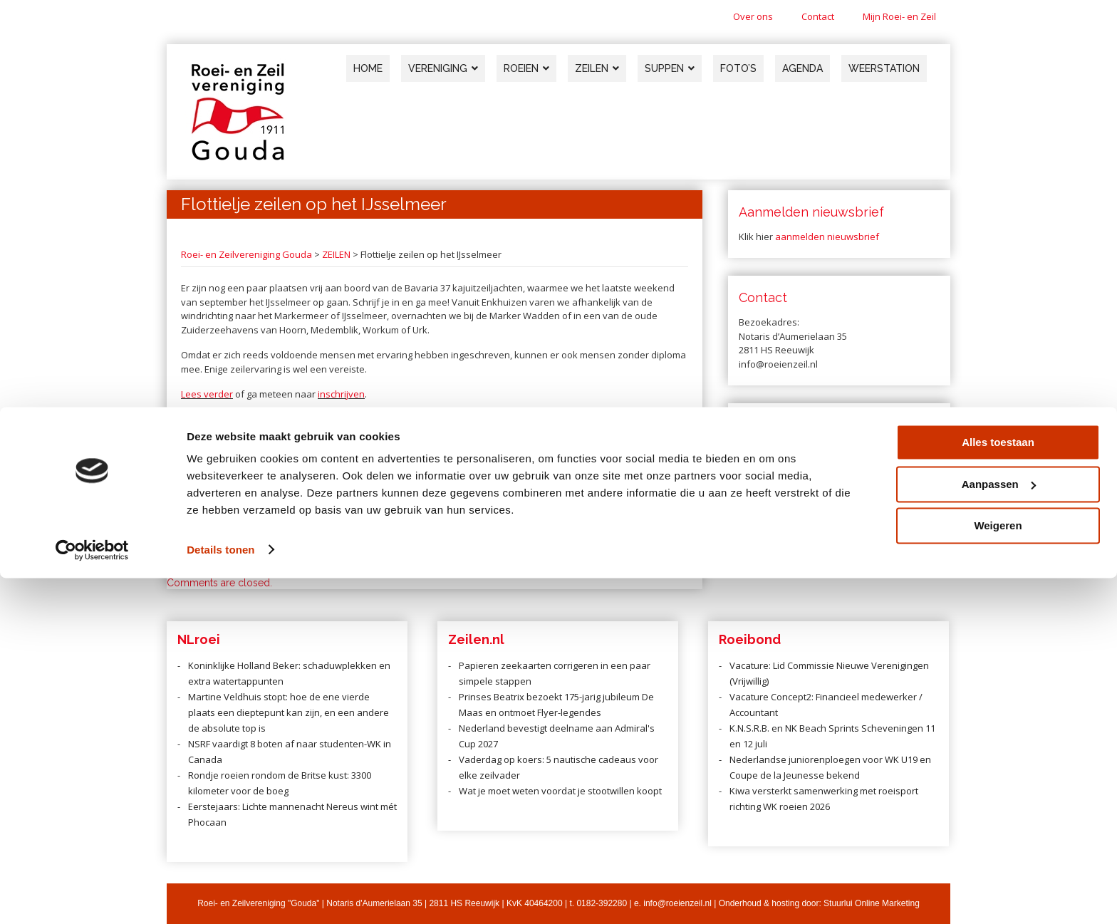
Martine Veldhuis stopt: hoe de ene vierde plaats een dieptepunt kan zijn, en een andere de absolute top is (288, 712)
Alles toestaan (998, 789)
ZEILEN (336, 254)
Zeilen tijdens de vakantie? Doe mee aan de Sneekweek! (588, 512)
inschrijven (341, 394)
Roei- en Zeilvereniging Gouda (246, 254)
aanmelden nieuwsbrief (827, 236)
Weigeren (998, 872)
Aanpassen (999, 830)
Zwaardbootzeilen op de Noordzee (241, 512)
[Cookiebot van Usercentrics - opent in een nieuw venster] (92, 896)
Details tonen (220, 896)
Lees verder (207, 394)
